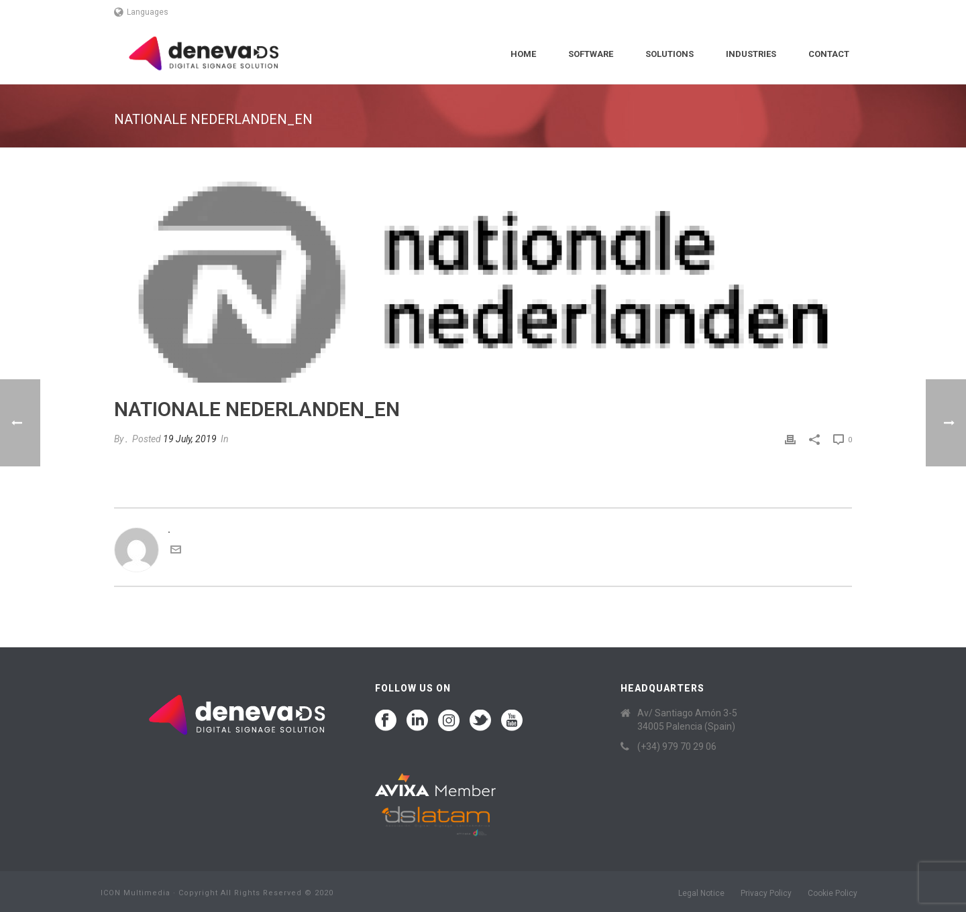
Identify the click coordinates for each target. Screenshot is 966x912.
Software (590, 54)
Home (523, 54)
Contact (828, 54)
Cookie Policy (832, 893)
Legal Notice (701, 893)
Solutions (669, 54)
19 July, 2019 (190, 439)
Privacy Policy (766, 893)
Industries (751, 54)
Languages (141, 12)
